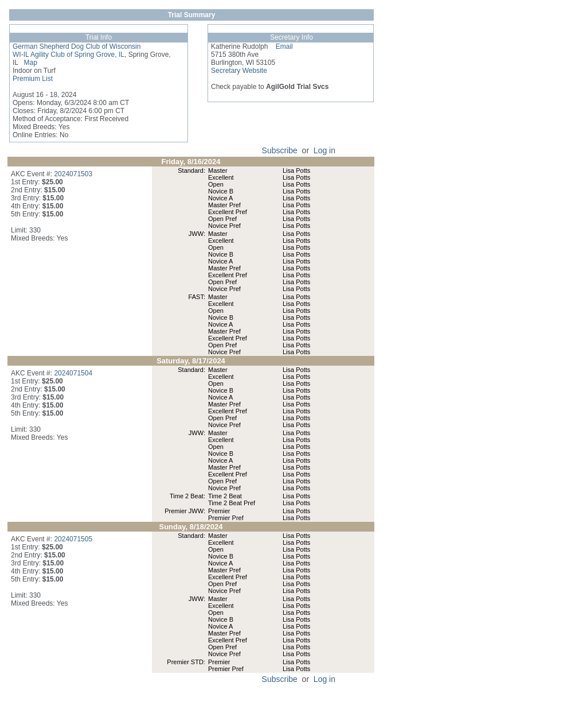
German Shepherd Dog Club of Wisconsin (76, 46)
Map (27, 63)
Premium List (33, 79)
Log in (324, 150)
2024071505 (73, 539)
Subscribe (280, 150)
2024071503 (73, 174)
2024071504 (73, 373)
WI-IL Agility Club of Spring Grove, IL (68, 55)
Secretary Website (239, 71)
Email (280, 46)
